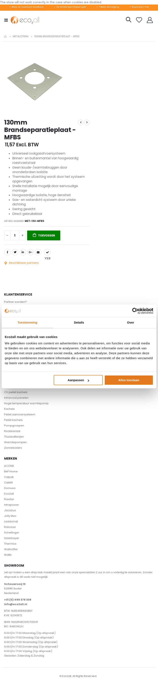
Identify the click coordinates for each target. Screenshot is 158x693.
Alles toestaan (128, 380)
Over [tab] (130, 322)
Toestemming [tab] (27, 322)
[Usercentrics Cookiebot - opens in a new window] (135, 311)
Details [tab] (79, 322)
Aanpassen (78, 380)
